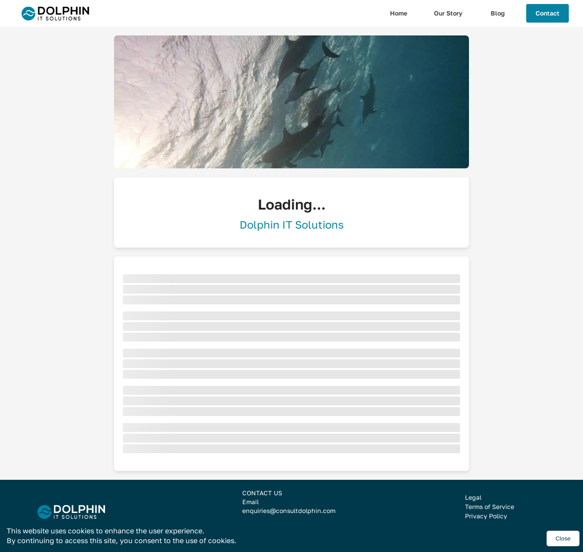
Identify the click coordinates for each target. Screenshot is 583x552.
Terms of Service (489, 506)
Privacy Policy (486, 516)
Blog (498, 13)
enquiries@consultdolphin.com (288, 510)
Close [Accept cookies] (563, 538)
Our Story (448, 13)
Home (398, 13)
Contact (547, 13)
